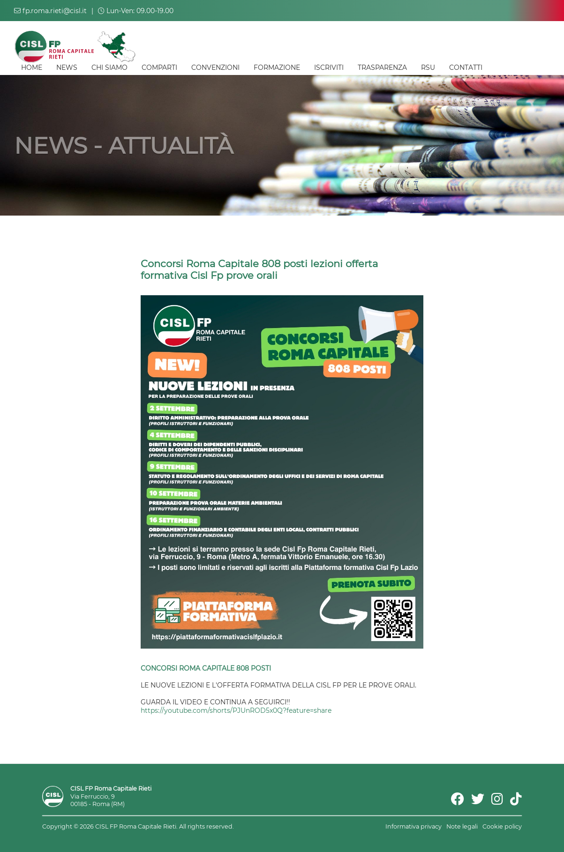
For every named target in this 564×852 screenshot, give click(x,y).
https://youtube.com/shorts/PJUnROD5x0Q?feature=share (236, 710)
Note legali (462, 826)
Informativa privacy (413, 826)
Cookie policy (502, 826)
